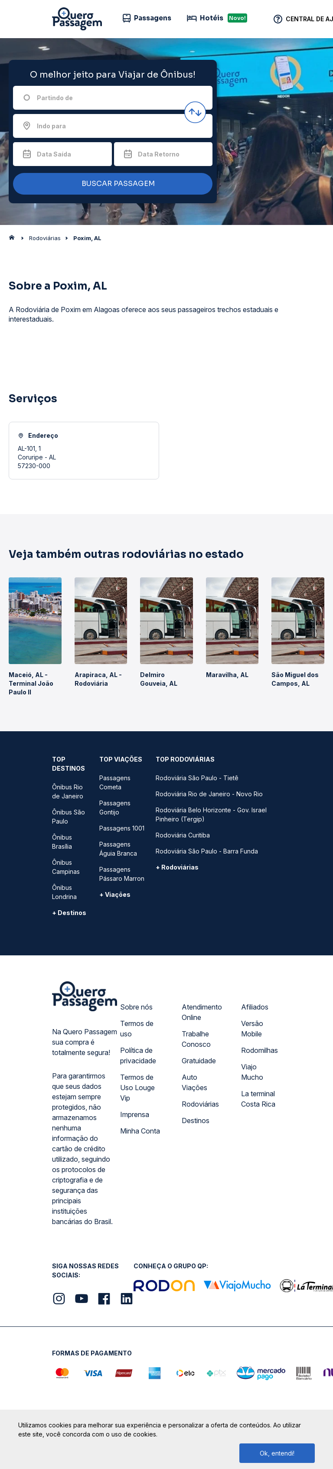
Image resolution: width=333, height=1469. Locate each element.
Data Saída (54, 154)
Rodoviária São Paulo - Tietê (197, 778)
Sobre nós (136, 1007)
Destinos (195, 1120)
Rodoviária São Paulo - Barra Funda (207, 851)
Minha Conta (140, 1131)
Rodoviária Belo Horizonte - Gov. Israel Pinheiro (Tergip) (211, 814)
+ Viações (115, 894)
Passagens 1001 (121, 828)
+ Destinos (69, 912)
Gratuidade (199, 1060)
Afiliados (254, 1007)
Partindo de (55, 97)
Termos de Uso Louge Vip (137, 1087)
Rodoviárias (200, 1104)
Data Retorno (159, 154)
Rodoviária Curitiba (183, 835)
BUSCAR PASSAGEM (110, 184)
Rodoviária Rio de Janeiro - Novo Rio (209, 794)
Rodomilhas (259, 1050)
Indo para (51, 126)
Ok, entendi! (277, 1453)
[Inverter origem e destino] (195, 112)
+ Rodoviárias (177, 867)
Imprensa (134, 1114)
